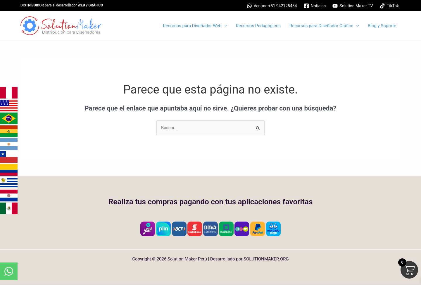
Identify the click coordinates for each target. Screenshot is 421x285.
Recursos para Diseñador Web (195, 25)
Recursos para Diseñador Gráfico (324, 25)
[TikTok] (389, 5)
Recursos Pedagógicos (258, 25)
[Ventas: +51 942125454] (272, 5)
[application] (224, 25)
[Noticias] (314, 5)
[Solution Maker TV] (353, 5)
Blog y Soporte (382, 25)
